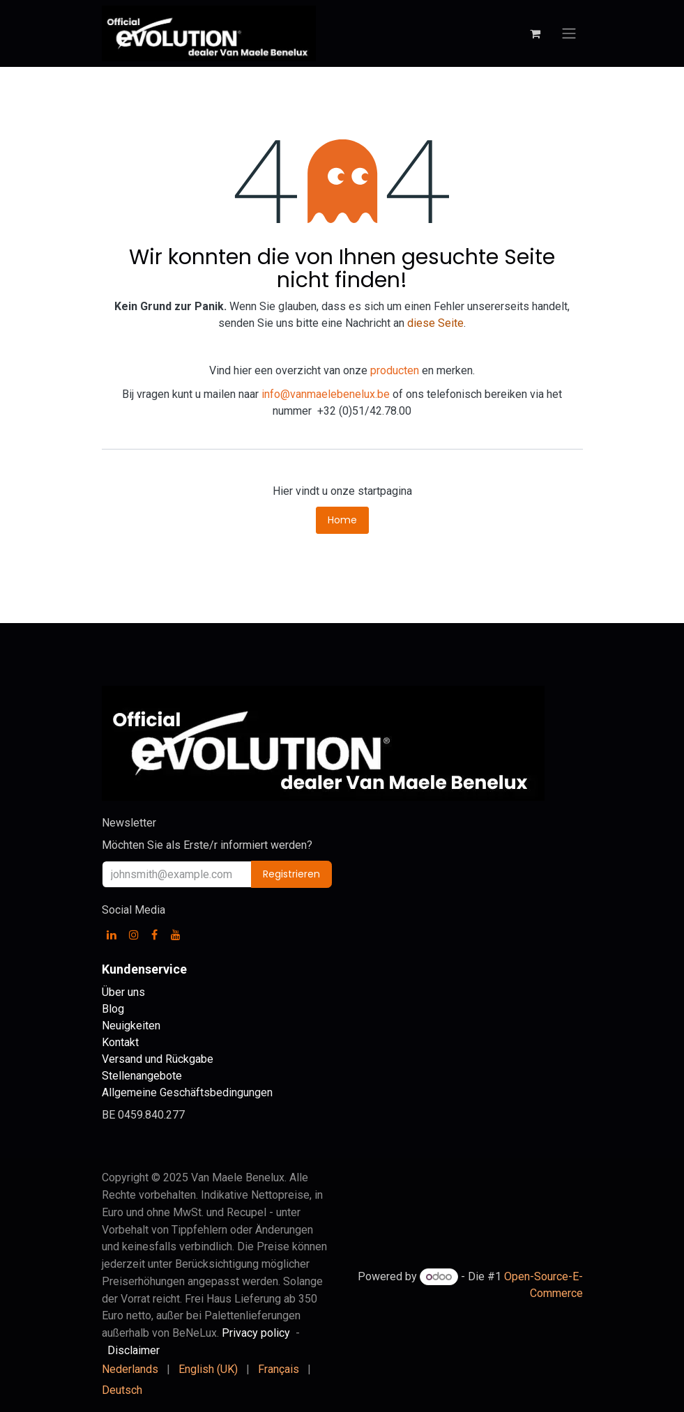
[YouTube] (175, 934)
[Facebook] (154, 934)
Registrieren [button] (291, 874)
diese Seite (435, 323)
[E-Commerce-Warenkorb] (535, 33)
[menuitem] (130, 1369)
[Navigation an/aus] (569, 34)
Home (342, 520)
